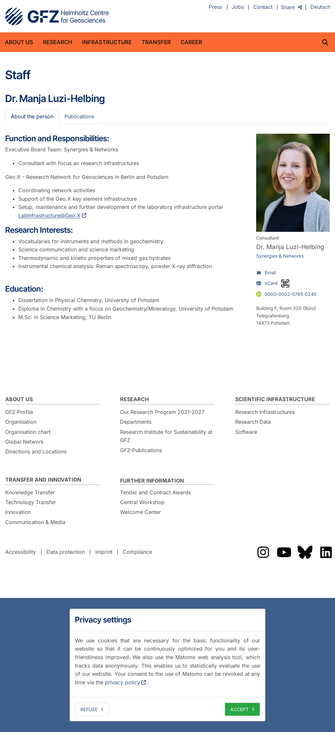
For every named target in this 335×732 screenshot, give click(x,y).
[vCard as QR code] (285, 283)
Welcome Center (140, 512)
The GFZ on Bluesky (305, 552)
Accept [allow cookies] (239, 709)
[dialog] (167, 665)
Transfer (156, 42)
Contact (263, 7)
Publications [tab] (79, 116)
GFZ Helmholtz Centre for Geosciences (57, 16)
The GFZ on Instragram (263, 552)
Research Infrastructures (265, 412)
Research (57, 42)
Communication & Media (35, 522)
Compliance (137, 552)
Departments (135, 421)
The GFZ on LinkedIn (326, 552)
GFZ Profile (19, 412)
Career (191, 42)
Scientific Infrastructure (275, 399)
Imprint (103, 552)
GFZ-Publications (141, 450)
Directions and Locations (35, 451)
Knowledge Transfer (30, 492)
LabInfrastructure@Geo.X (49, 215)
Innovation (18, 512)
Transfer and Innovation (43, 479)
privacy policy (122, 682)
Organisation (20, 421)
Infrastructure (107, 42)
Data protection (65, 552)
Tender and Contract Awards (155, 492)
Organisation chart (27, 432)
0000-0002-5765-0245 (290, 294)
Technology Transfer (30, 502)
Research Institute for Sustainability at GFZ (166, 436)
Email (270, 272)
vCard (271, 283)
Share (288, 7)
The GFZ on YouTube (284, 552)
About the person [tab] (32, 116)
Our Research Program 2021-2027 (162, 412)
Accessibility (20, 552)
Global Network (24, 441)
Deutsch (320, 7)
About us (19, 42)
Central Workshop (142, 502)
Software (246, 432)
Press (215, 7)
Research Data (253, 421)
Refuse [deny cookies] (88, 709)
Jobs (238, 7)
